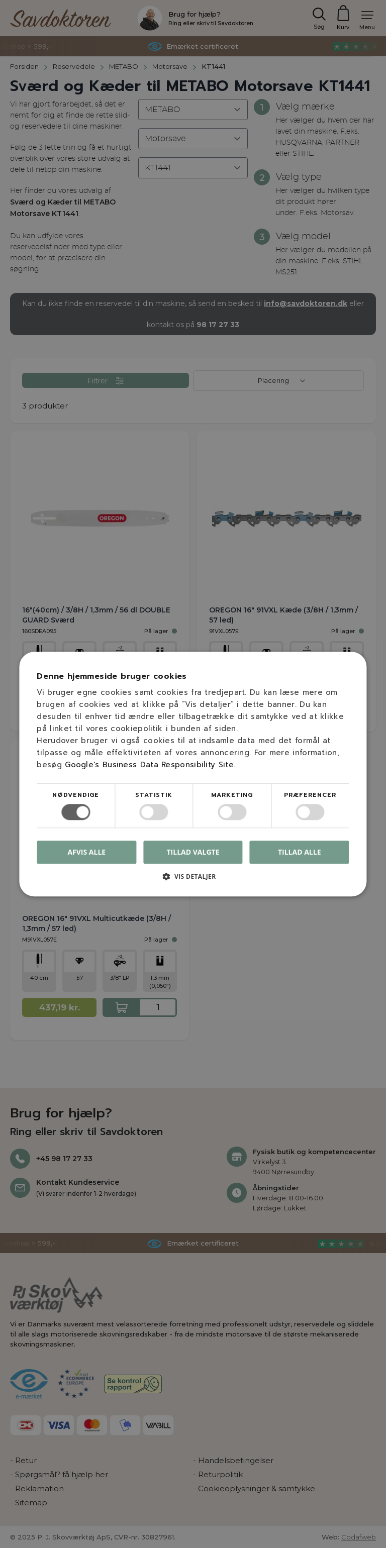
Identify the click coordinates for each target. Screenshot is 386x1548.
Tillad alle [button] (299, 852)
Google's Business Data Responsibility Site (149, 764)
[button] (193, 880)
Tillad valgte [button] (193, 852)
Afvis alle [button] (86, 852)
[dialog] (193, 774)
